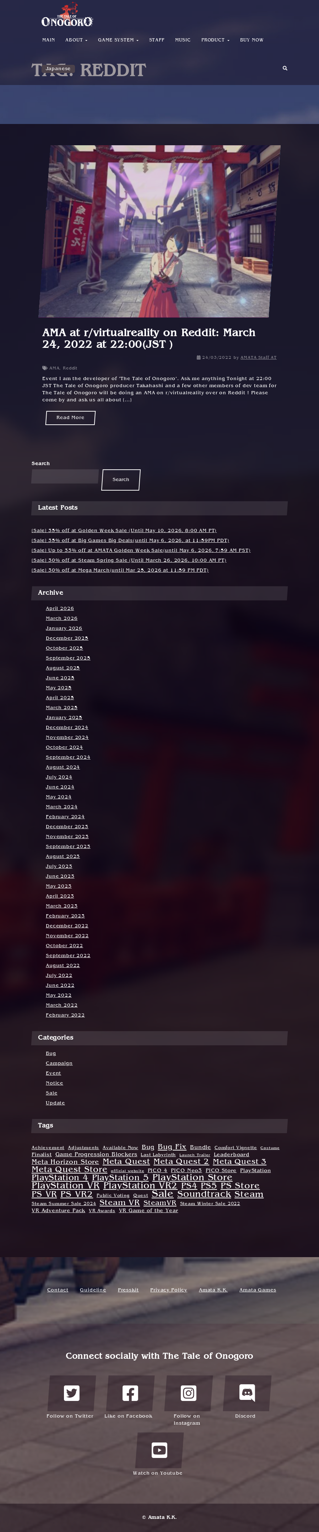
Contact (58, 1290)
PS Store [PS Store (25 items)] (240, 1186)
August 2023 (63, 856)
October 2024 (64, 747)
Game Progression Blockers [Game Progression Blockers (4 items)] (96, 1155)
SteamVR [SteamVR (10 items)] (160, 1203)
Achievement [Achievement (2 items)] (48, 1148)
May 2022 (59, 995)
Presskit (128, 1290)
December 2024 (67, 727)
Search (41, 464)
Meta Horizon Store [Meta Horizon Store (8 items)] (65, 1162)
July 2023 (59, 866)
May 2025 (59, 688)
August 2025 (63, 668)
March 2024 (61, 807)
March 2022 (61, 1005)
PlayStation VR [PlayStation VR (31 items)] (66, 1186)
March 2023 (61, 906)
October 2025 (64, 648)
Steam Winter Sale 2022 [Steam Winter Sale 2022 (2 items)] (210, 1204)
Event (53, 1073)
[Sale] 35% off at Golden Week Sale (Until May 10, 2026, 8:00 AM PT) (124, 530)
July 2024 (59, 777)
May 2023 (59, 886)
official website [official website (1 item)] (127, 1171)
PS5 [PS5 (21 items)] (209, 1186)
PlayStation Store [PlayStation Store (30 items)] (192, 1178)
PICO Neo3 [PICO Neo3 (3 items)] (186, 1171)
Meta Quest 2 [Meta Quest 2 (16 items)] (181, 1162)
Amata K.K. (213, 1290)
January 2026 (64, 628)
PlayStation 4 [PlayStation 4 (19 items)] (60, 1178)
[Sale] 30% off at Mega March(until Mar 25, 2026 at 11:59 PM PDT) (120, 570)
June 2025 (60, 678)
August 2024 (63, 767)
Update (55, 1103)
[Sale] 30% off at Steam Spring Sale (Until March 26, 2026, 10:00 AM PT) (129, 560)
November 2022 (67, 936)
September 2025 (68, 658)
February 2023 (65, 916)
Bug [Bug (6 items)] (148, 1147)
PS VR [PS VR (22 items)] (44, 1194)
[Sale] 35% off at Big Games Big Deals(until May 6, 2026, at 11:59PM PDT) (130, 540)
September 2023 (68, 846)
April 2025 (60, 698)
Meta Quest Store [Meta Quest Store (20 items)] (69, 1170)
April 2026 (60, 608)
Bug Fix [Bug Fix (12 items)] (172, 1147)
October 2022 (64, 946)
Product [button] (215, 40)
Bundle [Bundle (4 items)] (200, 1148)
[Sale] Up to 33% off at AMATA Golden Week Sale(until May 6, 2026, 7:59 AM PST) (141, 550)
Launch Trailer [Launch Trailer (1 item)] (194, 1155)
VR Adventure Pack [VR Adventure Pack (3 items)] (58, 1211)
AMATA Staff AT (258, 358)
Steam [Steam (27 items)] (249, 1194)
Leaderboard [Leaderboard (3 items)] (231, 1155)
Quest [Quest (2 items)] (140, 1196)
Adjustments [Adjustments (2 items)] (83, 1148)
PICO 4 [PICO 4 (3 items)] (158, 1171)
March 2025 (61, 708)
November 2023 (67, 837)
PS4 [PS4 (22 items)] (189, 1186)
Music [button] (183, 40)
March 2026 (61, 618)
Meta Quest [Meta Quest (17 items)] (126, 1162)
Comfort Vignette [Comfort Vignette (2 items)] (236, 1148)
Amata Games (257, 1290)
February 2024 (65, 817)
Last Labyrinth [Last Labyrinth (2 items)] (158, 1155)
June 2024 (60, 787)
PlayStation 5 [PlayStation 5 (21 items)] (120, 1178)
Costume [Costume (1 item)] (270, 1148)
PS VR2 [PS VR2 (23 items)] (76, 1194)
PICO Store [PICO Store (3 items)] (221, 1171)
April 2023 (60, 896)
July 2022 (59, 975)
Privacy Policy (168, 1290)
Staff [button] (156, 40)
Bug (51, 1053)
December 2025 (67, 638)
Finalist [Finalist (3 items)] (42, 1155)
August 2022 (63, 965)
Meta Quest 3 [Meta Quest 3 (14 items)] (239, 1162)
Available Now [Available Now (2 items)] (120, 1148)
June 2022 (60, 985)
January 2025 (64, 718)
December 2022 (67, 926)
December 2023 (67, 827)
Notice (54, 1083)
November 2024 (67, 737)
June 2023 (60, 876)
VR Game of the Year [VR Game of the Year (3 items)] (148, 1211)
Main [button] (48, 40)
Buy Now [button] (252, 40)
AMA (54, 368)
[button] (285, 71)
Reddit (70, 368)
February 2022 (65, 1015)
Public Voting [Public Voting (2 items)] (113, 1196)
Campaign (59, 1063)
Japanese (58, 69)
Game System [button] (118, 40)
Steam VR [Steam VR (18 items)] (119, 1202)
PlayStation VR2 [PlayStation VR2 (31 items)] (140, 1186)
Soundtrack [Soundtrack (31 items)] (204, 1194)
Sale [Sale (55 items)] (163, 1194)
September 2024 (68, 757)
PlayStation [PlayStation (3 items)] (255, 1171)
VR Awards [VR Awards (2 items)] (102, 1211)
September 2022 (68, 956)
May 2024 (59, 797)
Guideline (93, 1290)
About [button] (76, 40)
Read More (70, 417)
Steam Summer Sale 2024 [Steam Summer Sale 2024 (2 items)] (64, 1204)
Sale (51, 1093)
